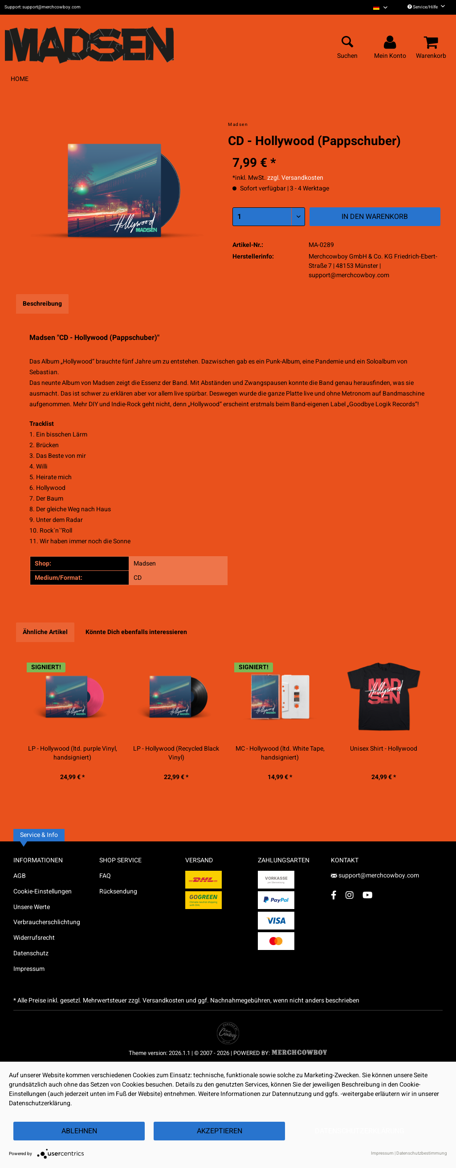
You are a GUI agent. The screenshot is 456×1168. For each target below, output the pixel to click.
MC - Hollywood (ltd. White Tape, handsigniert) (280, 753)
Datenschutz (31, 953)
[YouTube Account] (367, 895)
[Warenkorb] (432, 43)
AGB (19, 876)
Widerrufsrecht (34, 937)
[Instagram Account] (350, 895)
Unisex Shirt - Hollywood (383, 748)
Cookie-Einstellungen (42, 891)
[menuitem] (380, 7)
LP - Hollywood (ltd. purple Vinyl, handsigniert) (72, 753)
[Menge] (268, 216)
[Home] (19, 79)
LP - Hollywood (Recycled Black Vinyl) (176, 753)
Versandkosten (163, 1000)
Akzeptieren (219, 1131)
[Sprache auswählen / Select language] (380, 7)
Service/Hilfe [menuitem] (426, 7)
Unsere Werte (31, 907)
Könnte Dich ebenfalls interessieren (136, 632)
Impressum (29, 969)
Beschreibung (42, 303)
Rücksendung (118, 891)
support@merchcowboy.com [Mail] (375, 875)
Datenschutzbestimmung (421, 1153)
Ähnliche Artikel (45, 632)
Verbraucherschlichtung (46, 922)
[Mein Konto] (391, 43)
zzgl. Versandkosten (295, 177)
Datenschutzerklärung (359, 1131)
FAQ (105, 876)
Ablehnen (79, 1131)
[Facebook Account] (334, 895)
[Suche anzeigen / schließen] (347, 43)
